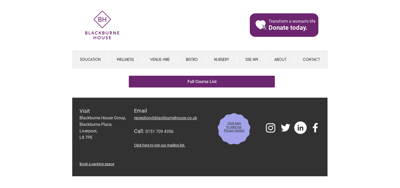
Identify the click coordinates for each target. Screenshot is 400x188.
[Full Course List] (202, 81)
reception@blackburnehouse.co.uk (165, 117)
